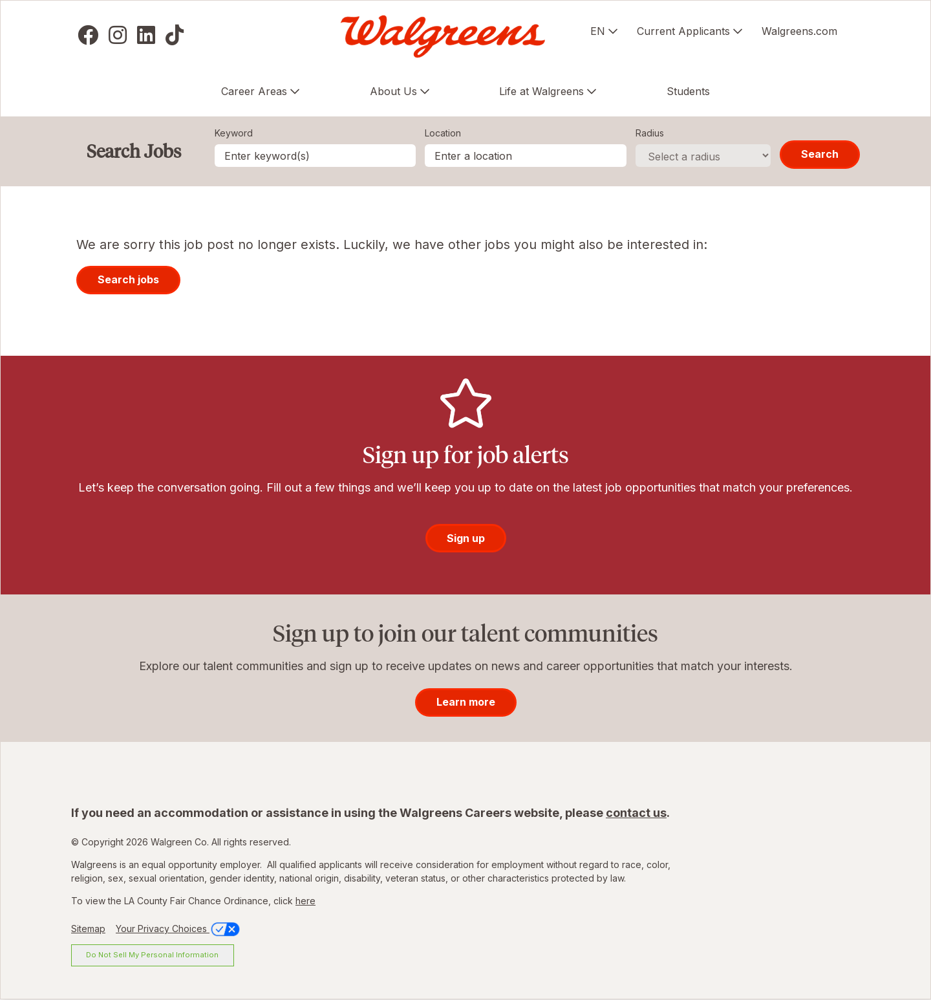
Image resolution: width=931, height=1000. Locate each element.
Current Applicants (683, 31)
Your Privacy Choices (179, 928)
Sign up (466, 538)
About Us (393, 91)
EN (597, 31)
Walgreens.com (799, 31)
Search (820, 153)
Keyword (234, 132)
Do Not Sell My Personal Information (152, 954)
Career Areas (254, 91)
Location (443, 132)
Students (688, 91)
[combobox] (525, 155)
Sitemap (88, 928)
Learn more (465, 701)
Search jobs (128, 279)
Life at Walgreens (541, 91)
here (305, 900)
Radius (650, 132)
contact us (636, 813)
